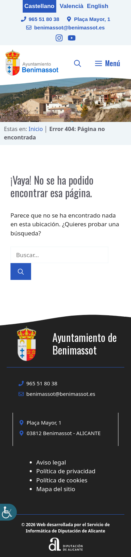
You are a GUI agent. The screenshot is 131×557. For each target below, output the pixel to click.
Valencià (71, 6)
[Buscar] (20, 271)
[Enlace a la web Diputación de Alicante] (66, 535)
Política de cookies (61, 480)
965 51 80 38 (44, 19)
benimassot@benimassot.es (69, 27)
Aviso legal (51, 462)
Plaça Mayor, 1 (92, 19)
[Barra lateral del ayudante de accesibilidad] (8, 512)
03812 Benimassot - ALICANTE (64, 432)
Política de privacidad (65, 471)
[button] (77, 63)
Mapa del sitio (55, 489)
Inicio (36, 129)
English (97, 6)
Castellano (39, 6)
